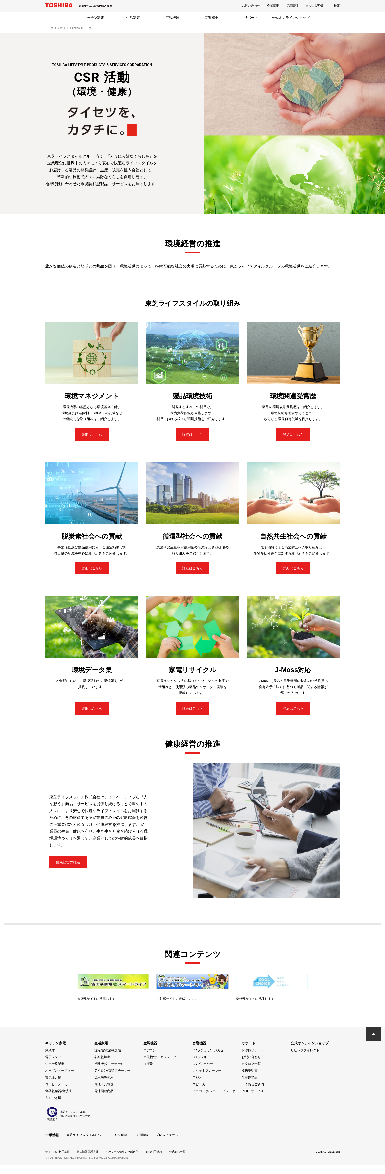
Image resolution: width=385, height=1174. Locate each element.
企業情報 (273, 5)
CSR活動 (121, 1143)
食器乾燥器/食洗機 (58, 1100)
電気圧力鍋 (53, 1086)
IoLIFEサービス (253, 1100)
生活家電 (133, 18)
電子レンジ (53, 1065)
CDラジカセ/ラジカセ (207, 1059)
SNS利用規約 (162, 1160)
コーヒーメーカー (58, 1093)
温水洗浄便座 (103, 1086)
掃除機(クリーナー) (108, 1072)
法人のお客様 (314, 5)
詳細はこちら (92, 436)
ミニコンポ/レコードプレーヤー (215, 1100)
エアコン (149, 1059)
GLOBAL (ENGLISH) (326, 1160)
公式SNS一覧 (187, 1160)
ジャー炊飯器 (54, 1072)
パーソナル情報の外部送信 (127, 1160)
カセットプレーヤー (206, 1079)
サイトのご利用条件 (58, 1160)
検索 (337, 5)
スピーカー (200, 1093)
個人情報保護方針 (91, 1160)
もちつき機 (53, 1106)
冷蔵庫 (50, 1059)
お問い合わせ (251, 5)
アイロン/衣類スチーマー (112, 1079)
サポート (251, 18)
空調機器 (172, 18)
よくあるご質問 (253, 1093)
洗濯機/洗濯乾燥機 (107, 1059)
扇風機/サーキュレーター (161, 1065)
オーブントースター (59, 1079)
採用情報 (292, 5)
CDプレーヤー (202, 1072)
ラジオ (197, 1086)
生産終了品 (250, 1086)
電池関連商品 (103, 1100)
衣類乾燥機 (102, 1065)
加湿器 (148, 1072)
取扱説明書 (250, 1079)
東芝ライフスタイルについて (87, 1143)
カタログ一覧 (251, 1072)
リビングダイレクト (305, 1059)
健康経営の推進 (72, 870)
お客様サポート (253, 1059)
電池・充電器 (103, 1093)
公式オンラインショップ (291, 18)
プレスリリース (167, 1143)
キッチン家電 (93, 18)
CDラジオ (199, 1065)
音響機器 (212, 18)
